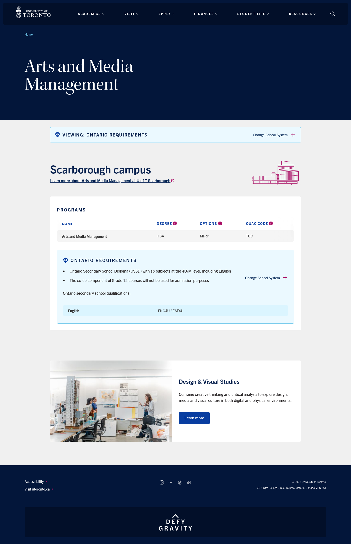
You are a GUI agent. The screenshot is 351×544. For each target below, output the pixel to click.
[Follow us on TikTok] (180, 482)
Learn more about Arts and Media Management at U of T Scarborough (110, 180)
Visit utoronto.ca (39, 489)
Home (29, 34)
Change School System (274, 135)
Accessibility (36, 481)
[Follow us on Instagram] (162, 482)
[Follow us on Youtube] (171, 482)
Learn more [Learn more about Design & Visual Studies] (194, 417)
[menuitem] (88, 481)
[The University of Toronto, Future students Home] (33, 12)
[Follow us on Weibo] (189, 482)
